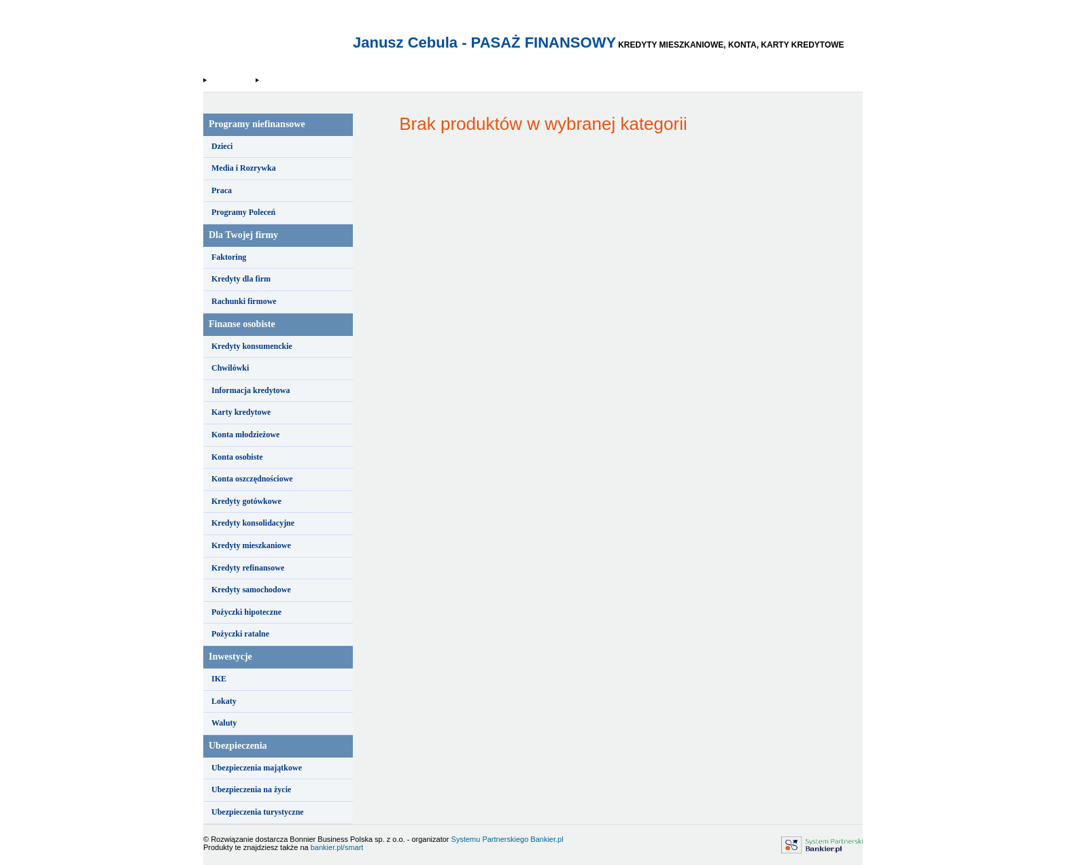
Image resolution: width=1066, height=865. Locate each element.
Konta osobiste (237, 457)
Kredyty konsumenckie (251, 346)
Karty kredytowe (241, 412)
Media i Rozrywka (243, 168)
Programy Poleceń (243, 212)
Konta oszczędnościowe (252, 479)
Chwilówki (230, 368)
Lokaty (224, 701)
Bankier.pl (546, 839)
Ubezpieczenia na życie (251, 789)
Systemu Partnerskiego (490, 839)
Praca (221, 190)
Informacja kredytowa (250, 390)
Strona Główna (230, 80)
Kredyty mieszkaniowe (251, 545)
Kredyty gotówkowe (246, 501)
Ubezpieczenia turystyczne (257, 812)
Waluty (224, 723)
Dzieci (222, 146)
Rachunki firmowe (244, 301)
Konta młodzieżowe (245, 434)
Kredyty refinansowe (247, 568)
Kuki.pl (271, 80)
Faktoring (228, 257)
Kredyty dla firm (241, 279)
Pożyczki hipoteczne (246, 612)
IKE (218, 678)
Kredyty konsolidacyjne (252, 523)
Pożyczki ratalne (240, 634)
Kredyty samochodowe (251, 589)
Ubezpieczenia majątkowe (256, 768)
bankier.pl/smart (337, 847)
